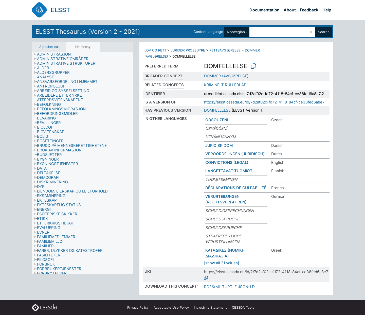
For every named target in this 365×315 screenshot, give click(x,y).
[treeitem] (56, 54)
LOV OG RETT (155, 50)
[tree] (82, 163)
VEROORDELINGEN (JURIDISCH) (235, 153)
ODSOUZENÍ (216, 119)
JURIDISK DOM (219, 145)
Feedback (309, 9)
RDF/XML (212, 286)
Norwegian (236, 32)
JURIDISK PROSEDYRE (188, 50)
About (290, 9)
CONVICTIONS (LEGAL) (226, 162)
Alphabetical (49, 47)
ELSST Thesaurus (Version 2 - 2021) (87, 31)
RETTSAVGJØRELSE (225, 50)
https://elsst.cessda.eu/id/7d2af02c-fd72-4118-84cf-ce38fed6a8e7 (264, 102)
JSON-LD (246, 286)
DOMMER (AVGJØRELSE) (226, 76)
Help (326, 9)
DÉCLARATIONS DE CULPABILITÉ (235, 187)
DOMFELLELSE (217, 110)
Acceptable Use (171, 307)
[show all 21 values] (221, 262)
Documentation (264, 9)
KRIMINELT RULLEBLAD (225, 84)
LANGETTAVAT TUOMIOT (228, 170)
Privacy (138, 307)
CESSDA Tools (243, 307)
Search (324, 32)
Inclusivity (210, 307)
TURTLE (229, 286)
